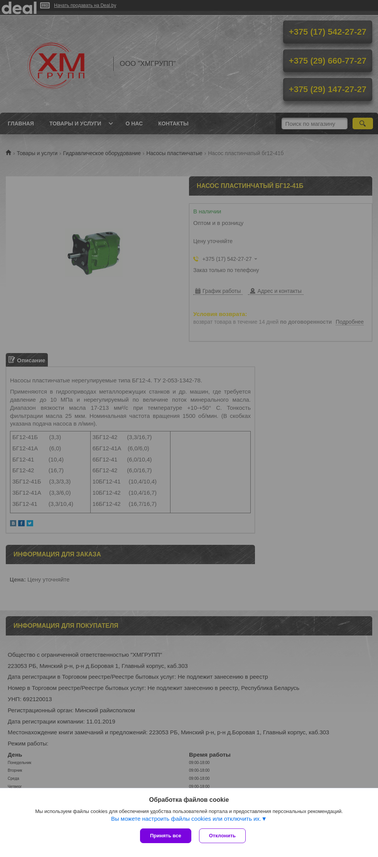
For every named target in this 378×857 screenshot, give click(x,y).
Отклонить (222, 835)
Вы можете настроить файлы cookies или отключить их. (186, 818)
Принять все (165, 835)
